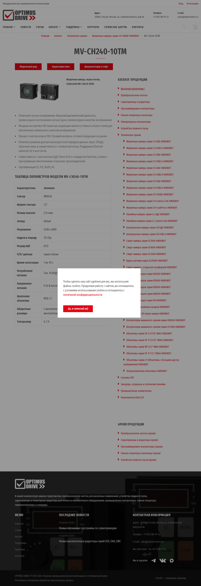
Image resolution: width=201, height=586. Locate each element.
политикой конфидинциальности (82, 294)
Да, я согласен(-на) (78, 308)
